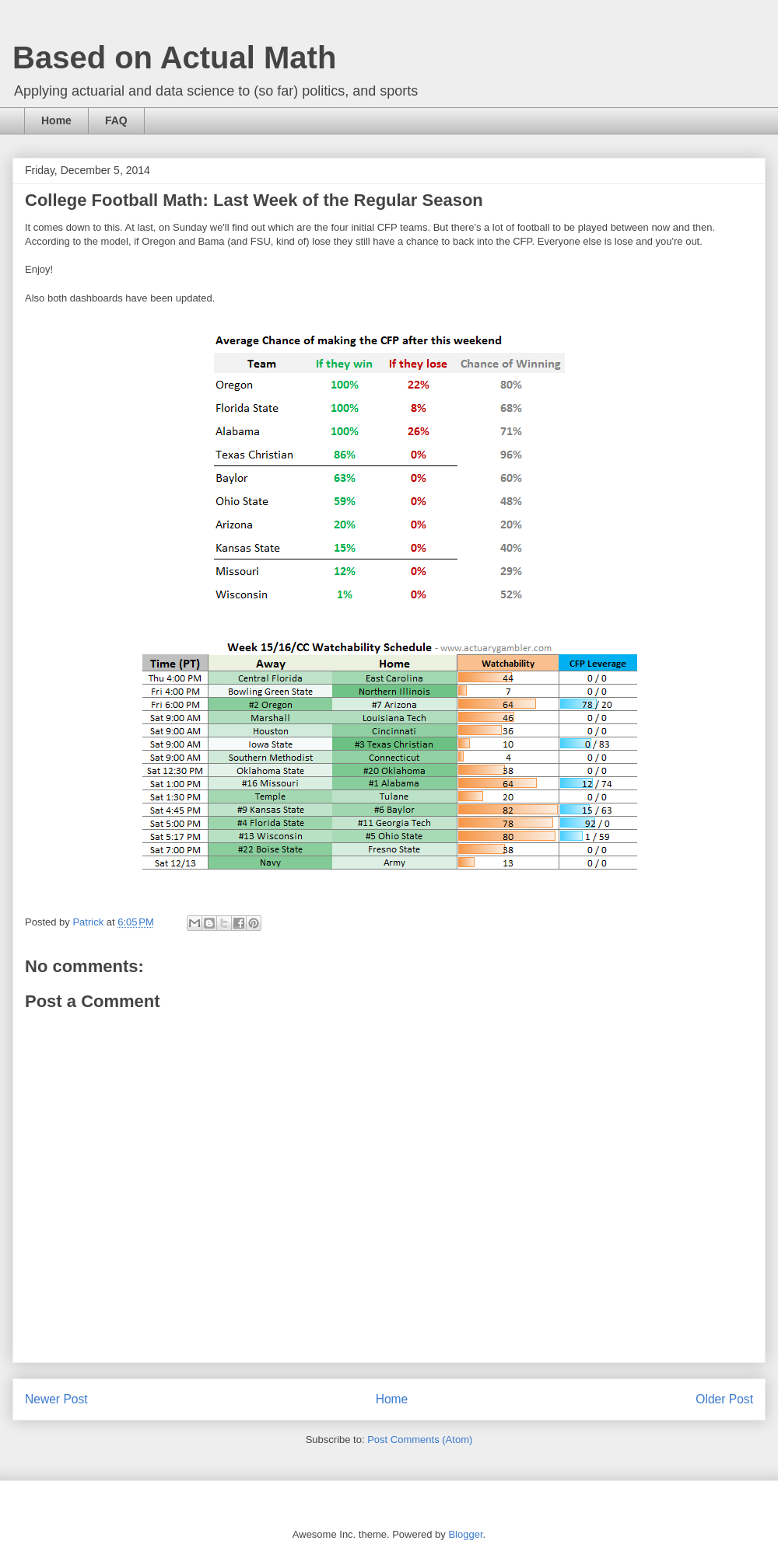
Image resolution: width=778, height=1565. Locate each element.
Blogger (465, 1534)
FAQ (116, 120)
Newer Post (56, 1399)
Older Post (724, 1399)
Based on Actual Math (174, 57)
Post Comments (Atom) (419, 1439)
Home (56, 120)
